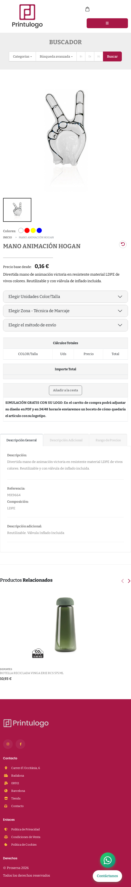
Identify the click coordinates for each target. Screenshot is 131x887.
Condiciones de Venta (25, 835)
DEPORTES (6, 667)
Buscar (112, 56)
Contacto (17, 804)
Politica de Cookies (24, 843)
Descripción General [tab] (21, 439)
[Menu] (107, 23)
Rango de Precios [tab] (108, 439)
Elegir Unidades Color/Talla (34, 295)
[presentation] (123, 580)
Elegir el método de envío (32, 323)
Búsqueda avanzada (55, 56)
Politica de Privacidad (25, 828)
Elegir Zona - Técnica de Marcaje (39, 309)
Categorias (21, 56)
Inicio (7, 236)
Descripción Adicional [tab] (66, 439)
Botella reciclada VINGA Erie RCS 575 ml (31, 671)
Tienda (15, 797)
